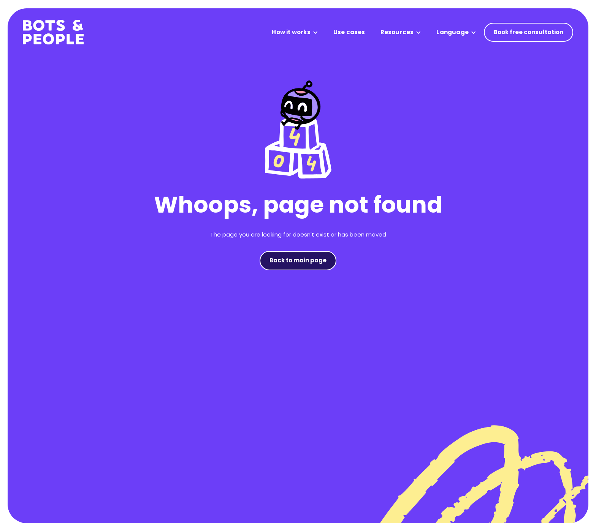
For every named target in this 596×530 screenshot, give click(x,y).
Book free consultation (528, 32)
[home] (53, 32)
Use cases (349, 32)
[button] (294, 32)
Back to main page (298, 260)
